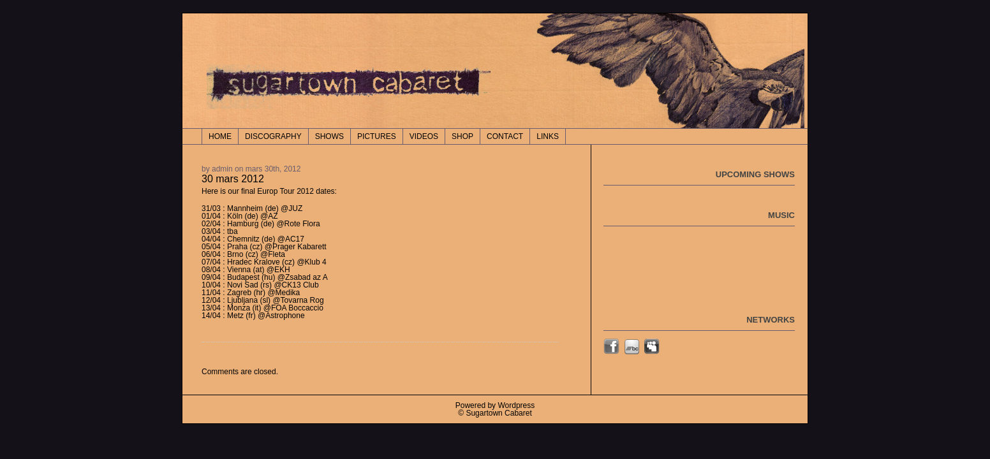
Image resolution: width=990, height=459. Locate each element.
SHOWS (329, 136)
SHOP (462, 136)
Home (220, 136)
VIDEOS (424, 136)
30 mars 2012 (233, 178)
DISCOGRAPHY (273, 136)
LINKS (547, 136)
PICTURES (376, 136)
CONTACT (505, 136)
